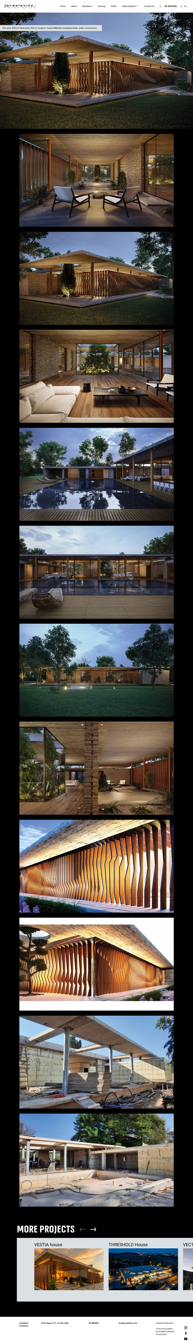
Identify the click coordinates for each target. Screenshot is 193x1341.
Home (63, 6)
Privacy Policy (161, 1334)
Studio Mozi (168, 1323)
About (74, 6)
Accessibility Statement (165, 1331)
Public (114, 6)
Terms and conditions (164, 1329)
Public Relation (129, 6)
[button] (93, 1229)
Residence (87, 6)
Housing (101, 6)
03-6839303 (171, 6)
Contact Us (149, 6)
